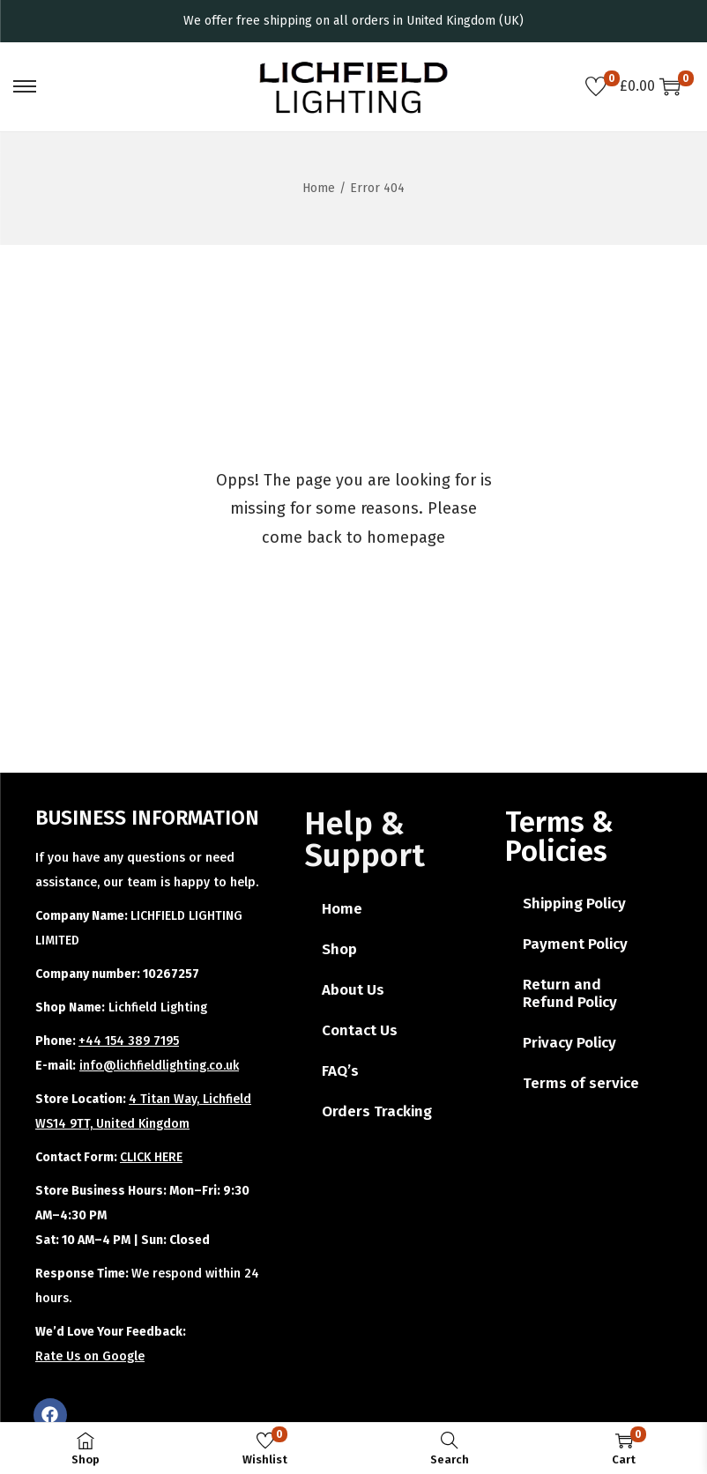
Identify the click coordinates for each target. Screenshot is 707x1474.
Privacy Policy (569, 1042)
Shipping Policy (574, 903)
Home (318, 188)
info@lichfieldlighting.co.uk (159, 1065)
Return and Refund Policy (570, 993)
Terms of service (581, 1083)
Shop (339, 949)
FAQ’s (340, 1071)
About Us (353, 990)
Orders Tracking (377, 1111)
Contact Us (360, 1030)
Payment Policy (575, 944)
